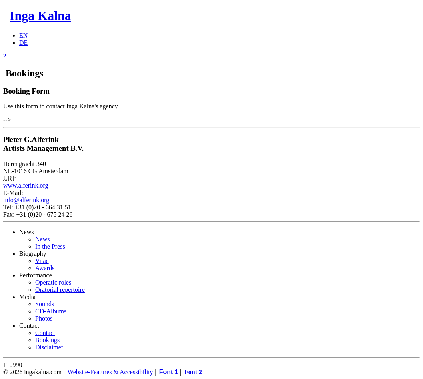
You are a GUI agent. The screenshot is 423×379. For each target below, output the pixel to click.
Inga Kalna (40, 15)
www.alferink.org (25, 185)
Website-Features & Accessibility (110, 372)
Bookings (47, 340)
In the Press (50, 246)
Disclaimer (49, 347)
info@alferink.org (26, 200)
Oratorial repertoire (60, 289)
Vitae (42, 260)
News (42, 239)
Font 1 (168, 372)
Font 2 (193, 372)
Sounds (44, 304)
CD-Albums (50, 311)
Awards (44, 268)
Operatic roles (53, 282)
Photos (44, 318)
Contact (45, 332)
